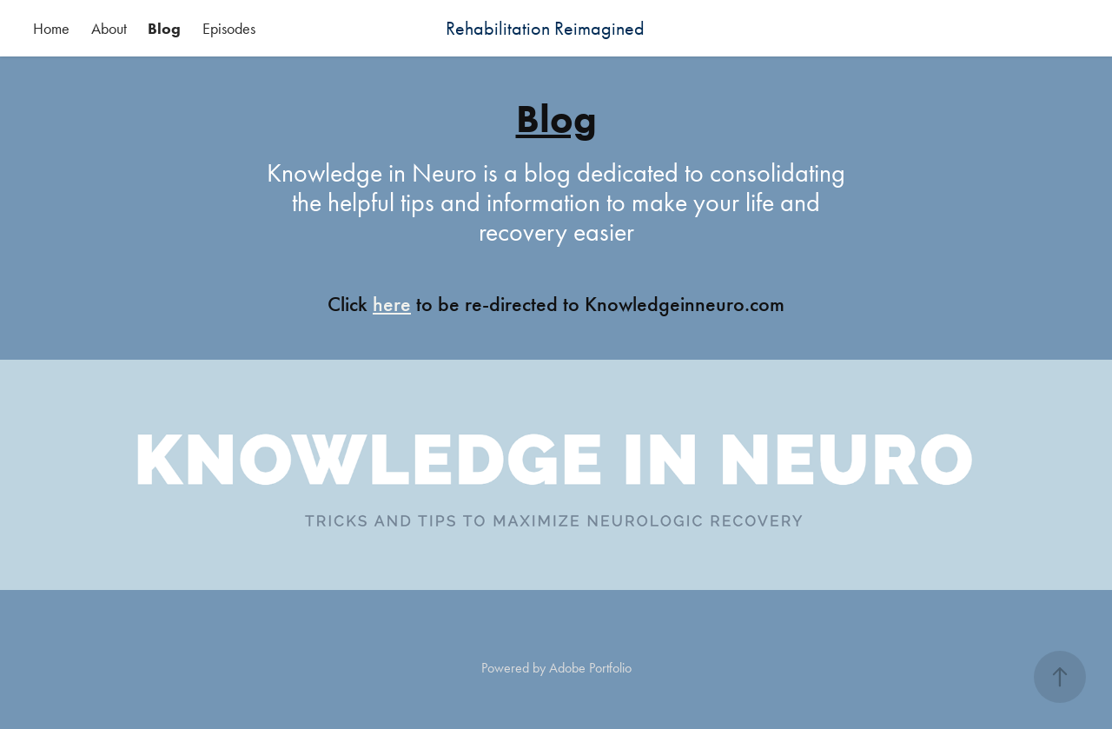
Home (51, 28)
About (109, 28)
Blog (164, 28)
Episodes (228, 28)
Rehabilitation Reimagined (545, 28)
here (392, 304)
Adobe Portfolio (590, 667)
